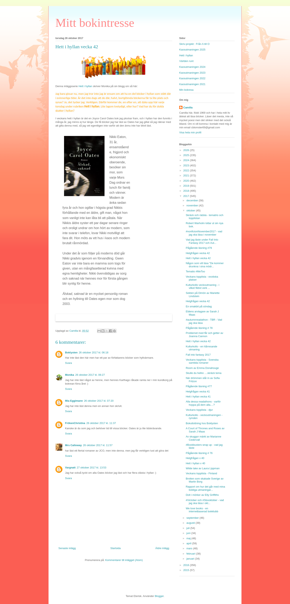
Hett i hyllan (85, 86)
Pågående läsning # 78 (199, 327)
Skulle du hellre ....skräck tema (203, 373)
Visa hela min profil (190, 132)
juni (188, 533)
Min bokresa (186, 89)
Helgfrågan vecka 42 (198, 253)
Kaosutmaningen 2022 (192, 78)
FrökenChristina (75, 423)
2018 (186, 190)
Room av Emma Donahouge (202, 367)
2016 (186, 565)
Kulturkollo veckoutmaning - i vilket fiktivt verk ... (202, 286)
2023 (186, 165)
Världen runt (186, 61)
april (189, 543)
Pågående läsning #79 (199, 247)
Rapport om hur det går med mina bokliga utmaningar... (205, 488)
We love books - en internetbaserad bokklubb (202, 510)
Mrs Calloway (73, 445)
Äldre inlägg (162, 548)
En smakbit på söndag (199, 306)
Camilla (188, 107)
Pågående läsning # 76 (199, 453)
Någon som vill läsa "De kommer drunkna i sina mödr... (205, 265)
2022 (186, 170)
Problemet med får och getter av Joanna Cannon (204, 334)
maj (189, 538)
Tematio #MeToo (195, 271)
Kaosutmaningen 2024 (192, 66)
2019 (186, 185)
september (193, 517)
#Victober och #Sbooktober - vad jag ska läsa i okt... (205, 502)
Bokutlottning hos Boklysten (202, 423)
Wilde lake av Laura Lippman (203, 468)
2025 (186, 155)
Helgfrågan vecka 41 (198, 391)
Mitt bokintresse (94, 22)
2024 (186, 160)
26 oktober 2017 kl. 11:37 (101, 423)
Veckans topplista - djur (199, 409)
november (192, 205)
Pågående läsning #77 (199, 386)
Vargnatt (70, 467)
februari (191, 553)
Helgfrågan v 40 (195, 458)
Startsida (115, 548)
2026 (186, 150)
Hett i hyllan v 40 (195, 463)
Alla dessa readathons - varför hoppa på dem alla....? (203, 403)
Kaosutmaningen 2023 (192, 72)
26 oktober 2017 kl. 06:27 (90, 374)
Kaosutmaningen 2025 (192, 49)
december (192, 200)
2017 (186, 196)
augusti (191, 522)
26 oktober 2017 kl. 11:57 (98, 445)
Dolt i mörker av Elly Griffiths (202, 494)
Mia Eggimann (74, 400)
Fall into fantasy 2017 (198, 354)
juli (188, 528)
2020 (186, 180)
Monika (69, 374)
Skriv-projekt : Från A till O (194, 43)
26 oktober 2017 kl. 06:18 (93, 352)
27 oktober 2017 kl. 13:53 (91, 467)
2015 (186, 570)
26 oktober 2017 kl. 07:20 (99, 400)
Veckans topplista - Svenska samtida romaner (202, 361)
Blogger (159, 596)
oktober (191, 210)
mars (189, 548)
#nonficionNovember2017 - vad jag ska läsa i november (204, 233)
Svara (68, 362)
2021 (186, 175)
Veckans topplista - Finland (201, 473)
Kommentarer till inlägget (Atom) (124, 560)
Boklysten (71, 352)
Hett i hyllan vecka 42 (198, 258)
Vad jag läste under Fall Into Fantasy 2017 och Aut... (202, 241)
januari (190, 558)
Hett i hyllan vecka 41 (198, 396)
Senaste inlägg (67, 548)
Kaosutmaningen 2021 (192, 84)
